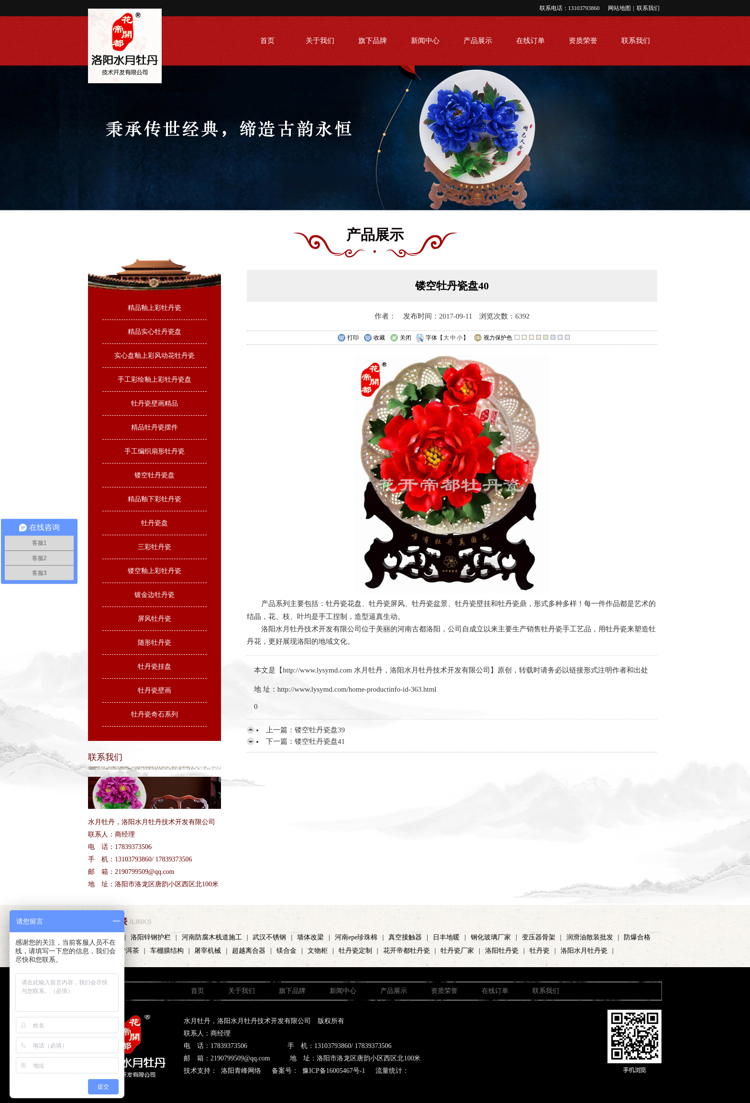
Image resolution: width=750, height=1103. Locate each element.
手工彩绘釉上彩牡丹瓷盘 (154, 379)
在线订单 (530, 40)
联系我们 (648, 8)
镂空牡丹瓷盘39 (320, 730)
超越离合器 (248, 950)
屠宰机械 (207, 950)
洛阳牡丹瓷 (501, 950)
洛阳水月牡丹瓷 (584, 950)
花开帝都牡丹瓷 (406, 950)
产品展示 (477, 40)
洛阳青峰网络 (241, 1070)
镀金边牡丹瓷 (154, 594)
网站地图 (619, 8)
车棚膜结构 (167, 950)
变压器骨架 (538, 937)
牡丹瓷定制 (355, 950)
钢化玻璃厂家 (491, 937)
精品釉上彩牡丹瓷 (154, 307)
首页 (267, 40)
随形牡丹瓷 (154, 642)
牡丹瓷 (539, 950)
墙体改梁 (310, 937)
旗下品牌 (372, 40)
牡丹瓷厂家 (457, 950)
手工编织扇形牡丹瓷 (154, 451)
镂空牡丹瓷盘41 (320, 741)
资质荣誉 (583, 40)
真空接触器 (405, 937)
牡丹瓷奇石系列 (154, 714)
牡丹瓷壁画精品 (154, 403)
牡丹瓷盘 (154, 523)
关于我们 (320, 40)
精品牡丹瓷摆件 (154, 427)
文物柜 (318, 950)
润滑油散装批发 (589, 937)
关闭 (400, 338)
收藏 (374, 338)
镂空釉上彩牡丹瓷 (154, 570)
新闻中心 (425, 40)
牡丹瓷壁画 (154, 690)
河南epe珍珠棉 (356, 937)
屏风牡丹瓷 (154, 618)
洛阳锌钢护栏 (151, 937)
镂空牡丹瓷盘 (154, 475)
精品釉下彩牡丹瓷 (154, 499)
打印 (348, 338)
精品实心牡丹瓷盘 (154, 331)
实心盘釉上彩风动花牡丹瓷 (154, 355)
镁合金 (286, 950)
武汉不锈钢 (269, 937)
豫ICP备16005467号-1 (333, 1070)
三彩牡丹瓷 (154, 547)
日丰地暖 (446, 937)
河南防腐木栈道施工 (212, 937)
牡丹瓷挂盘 (154, 666)
